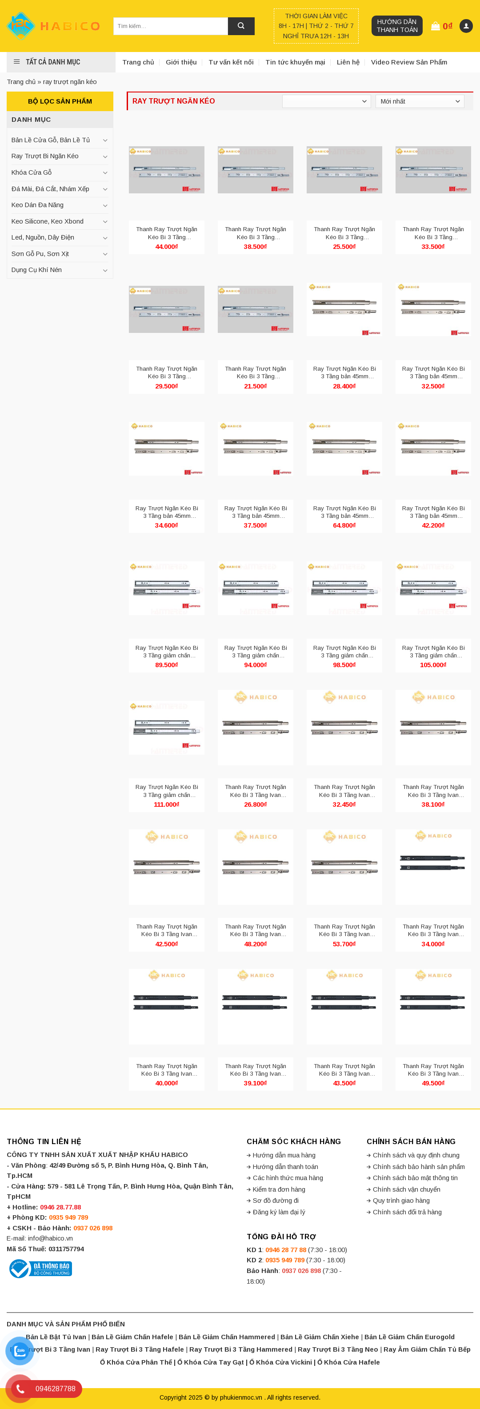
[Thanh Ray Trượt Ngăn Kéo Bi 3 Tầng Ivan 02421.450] (255, 867)
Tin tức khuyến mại (295, 62)
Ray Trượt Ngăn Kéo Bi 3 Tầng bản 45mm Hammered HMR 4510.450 (255, 512)
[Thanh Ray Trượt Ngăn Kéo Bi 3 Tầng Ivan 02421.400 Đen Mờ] (344, 1006)
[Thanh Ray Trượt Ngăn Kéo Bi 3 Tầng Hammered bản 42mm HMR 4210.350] (166, 309)
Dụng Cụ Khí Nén (37, 269)
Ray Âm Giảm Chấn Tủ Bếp (427, 1349)
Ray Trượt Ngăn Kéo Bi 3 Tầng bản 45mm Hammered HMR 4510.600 (344, 512)
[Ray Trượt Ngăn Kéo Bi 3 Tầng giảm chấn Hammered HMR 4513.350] (255, 588)
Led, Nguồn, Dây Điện (43, 237)
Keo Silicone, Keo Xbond (48, 221)
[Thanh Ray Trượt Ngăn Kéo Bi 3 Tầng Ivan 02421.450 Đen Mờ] (433, 1006)
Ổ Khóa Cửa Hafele (348, 1362)
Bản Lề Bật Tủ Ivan (56, 1337)
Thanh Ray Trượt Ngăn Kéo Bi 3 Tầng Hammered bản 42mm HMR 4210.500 (166, 233)
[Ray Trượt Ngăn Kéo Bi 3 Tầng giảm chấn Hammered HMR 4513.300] (166, 588)
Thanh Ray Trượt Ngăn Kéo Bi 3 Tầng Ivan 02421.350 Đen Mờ (255, 1070)
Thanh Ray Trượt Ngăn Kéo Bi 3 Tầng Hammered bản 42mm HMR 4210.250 (255, 372)
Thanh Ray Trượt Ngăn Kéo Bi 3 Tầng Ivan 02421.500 (344, 930)
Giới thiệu (181, 62)
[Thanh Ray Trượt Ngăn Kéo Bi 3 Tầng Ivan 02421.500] (344, 867)
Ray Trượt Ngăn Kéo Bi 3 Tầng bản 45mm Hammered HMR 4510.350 (433, 372)
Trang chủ (138, 62)
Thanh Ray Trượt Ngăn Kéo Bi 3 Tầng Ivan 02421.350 (433, 791)
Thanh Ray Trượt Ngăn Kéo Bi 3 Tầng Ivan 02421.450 (255, 930)
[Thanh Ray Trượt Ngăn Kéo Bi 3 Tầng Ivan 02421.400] (166, 867)
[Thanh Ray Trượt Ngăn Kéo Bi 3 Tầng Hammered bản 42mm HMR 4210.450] (255, 169)
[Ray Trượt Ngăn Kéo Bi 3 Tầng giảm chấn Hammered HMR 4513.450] (433, 588)
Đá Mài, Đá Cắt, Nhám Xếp (50, 188)
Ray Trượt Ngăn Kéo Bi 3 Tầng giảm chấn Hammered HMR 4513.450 (433, 651)
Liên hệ (348, 62)
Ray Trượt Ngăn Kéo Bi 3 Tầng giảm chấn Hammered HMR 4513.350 (255, 651)
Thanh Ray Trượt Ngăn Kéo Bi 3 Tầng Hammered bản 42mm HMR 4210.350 (166, 372)
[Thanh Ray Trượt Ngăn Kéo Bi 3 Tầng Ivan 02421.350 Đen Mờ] (255, 1006)
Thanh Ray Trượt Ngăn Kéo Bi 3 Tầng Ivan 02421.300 (344, 791)
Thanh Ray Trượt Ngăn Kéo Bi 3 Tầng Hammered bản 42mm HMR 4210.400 (433, 233)
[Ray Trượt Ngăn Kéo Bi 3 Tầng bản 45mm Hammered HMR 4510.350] (433, 309)
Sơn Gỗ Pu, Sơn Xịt (40, 253)
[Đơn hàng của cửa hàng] (420, 101)
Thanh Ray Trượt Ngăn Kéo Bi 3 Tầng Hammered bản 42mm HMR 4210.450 (255, 233)
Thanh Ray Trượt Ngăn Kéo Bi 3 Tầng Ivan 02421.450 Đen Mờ (433, 1070)
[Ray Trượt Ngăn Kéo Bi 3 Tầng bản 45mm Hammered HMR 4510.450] (255, 449)
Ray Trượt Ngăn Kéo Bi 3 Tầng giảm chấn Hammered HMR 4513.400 (344, 651)
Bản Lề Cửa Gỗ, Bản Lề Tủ (51, 140)
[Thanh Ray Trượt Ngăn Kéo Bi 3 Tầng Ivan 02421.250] (255, 727)
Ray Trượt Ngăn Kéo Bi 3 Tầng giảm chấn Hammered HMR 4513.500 (167, 791)
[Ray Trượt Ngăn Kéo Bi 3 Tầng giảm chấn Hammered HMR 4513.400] (344, 588)
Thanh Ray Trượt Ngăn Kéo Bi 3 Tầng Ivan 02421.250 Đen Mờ (433, 930)
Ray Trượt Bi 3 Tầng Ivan (50, 1349)
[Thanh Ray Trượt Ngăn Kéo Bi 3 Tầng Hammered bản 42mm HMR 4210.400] (433, 169)
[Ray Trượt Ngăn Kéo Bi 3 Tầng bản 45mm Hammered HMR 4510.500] (433, 449)
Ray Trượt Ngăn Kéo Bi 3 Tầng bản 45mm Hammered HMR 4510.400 (167, 512)
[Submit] (241, 26)
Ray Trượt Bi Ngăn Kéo (45, 156)
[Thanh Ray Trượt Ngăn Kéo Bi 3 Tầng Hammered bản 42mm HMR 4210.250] (255, 309)
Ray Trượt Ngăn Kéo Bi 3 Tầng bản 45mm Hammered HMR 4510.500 (433, 512)
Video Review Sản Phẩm (409, 62)
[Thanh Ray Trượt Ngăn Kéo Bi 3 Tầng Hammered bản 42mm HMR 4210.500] (166, 169)
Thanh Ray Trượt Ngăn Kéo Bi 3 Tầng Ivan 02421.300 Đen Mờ (166, 1070)
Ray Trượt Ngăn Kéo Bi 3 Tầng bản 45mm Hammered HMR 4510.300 (344, 372)
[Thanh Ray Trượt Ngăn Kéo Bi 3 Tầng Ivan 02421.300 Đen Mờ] (166, 1006)
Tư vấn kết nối (231, 62)
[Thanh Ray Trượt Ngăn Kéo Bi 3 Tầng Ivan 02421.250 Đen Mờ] (433, 867)
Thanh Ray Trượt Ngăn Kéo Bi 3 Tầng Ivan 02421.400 (166, 930)
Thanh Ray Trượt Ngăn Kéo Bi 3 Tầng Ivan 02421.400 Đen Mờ (344, 1070)
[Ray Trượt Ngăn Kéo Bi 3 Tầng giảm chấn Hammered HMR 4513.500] (166, 727)
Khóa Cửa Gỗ (32, 172)
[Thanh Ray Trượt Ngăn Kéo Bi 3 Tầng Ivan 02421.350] (433, 727)
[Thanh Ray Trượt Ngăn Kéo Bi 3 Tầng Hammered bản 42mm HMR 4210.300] (344, 169)
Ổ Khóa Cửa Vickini (280, 1362)
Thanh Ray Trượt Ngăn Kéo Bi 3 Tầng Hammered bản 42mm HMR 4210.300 (344, 233)
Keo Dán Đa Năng (38, 204)
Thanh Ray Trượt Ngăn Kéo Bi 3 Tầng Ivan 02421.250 (255, 791)
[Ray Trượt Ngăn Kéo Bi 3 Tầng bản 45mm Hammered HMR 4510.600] (344, 449)
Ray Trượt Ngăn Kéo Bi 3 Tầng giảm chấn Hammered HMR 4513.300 (167, 651)
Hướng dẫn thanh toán (397, 25)
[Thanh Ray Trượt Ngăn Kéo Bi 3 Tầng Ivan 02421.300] (344, 727)
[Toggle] (105, 140)
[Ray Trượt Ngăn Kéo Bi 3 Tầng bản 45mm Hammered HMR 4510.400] (166, 449)
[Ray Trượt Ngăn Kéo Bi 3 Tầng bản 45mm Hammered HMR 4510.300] (344, 309)
